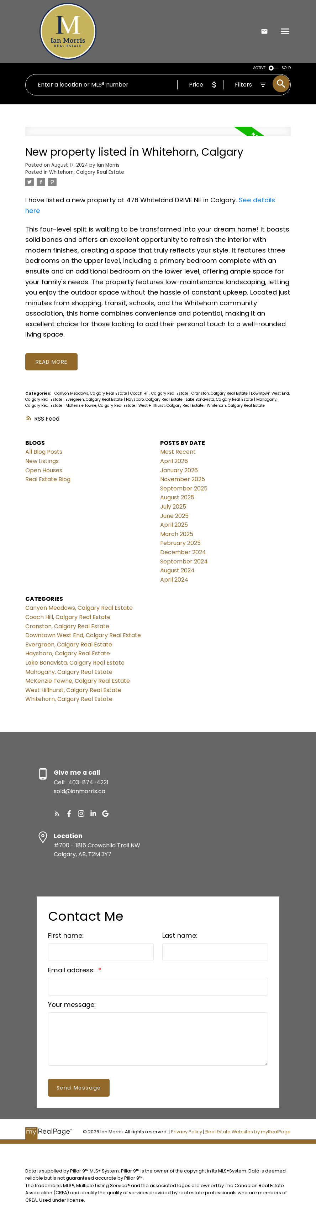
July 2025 (173, 507)
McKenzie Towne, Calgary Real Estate (100, 406)
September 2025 (183, 489)
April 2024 (174, 580)
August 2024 (177, 571)
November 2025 (182, 479)
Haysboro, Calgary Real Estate (155, 399)
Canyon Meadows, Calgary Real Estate (91, 393)
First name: (66, 935)
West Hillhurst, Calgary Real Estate (171, 406)
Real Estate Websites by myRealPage (248, 1132)
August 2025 (177, 498)
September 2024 (184, 561)
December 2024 (183, 552)
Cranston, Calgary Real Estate (220, 393)
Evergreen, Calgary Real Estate (94, 399)
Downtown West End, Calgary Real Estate (83, 635)
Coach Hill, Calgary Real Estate (159, 393)
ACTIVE (259, 68)
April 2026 (174, 461)
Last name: (179, 935)
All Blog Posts (43, 452)
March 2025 (176, 534)
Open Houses (43, 470)
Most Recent (178, 452)
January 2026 (179, 470)
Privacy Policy (186, 1132)
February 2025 (180, 543)
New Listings (42, 461)
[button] (57, 814)
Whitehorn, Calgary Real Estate (86, 172)
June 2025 (174, 516)
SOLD (286, 68)
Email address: (72, 970)
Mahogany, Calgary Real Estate (68, 672)
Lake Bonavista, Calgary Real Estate (220, 399)
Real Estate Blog (47, 479)
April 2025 (174, 525)
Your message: (72, 1004)
